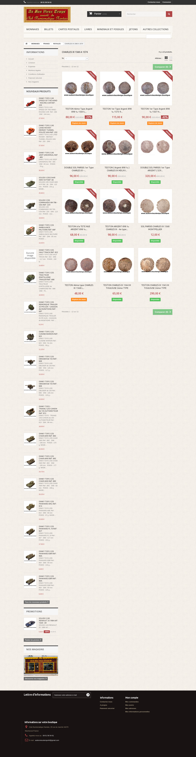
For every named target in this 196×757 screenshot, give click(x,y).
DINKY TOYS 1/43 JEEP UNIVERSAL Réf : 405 (48, 155)
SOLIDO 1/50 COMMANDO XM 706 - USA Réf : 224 (48, 202)
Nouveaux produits (38, 91)
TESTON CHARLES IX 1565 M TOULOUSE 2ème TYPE (155, 286)
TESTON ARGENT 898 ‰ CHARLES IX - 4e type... (117, 227)
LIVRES (88, 29)
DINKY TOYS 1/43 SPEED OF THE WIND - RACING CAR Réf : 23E (48, 101)
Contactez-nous (154, 2)
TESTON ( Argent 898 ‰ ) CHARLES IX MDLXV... (117, 169)
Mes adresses (130, 708)
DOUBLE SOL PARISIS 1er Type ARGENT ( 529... (155, 169)
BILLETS (48, 29)
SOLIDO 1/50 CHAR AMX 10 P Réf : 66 (47, 178)
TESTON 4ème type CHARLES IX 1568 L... (79, 286)
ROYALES (57, 44)
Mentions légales (34, 70)
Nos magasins (33, 82)
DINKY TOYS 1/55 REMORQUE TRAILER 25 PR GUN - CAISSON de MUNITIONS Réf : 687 (48, 306)
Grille (166, 58)
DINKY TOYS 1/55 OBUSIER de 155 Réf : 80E (48, 358)
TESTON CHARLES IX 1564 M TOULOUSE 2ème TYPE (117, 286)
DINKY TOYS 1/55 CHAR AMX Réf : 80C (47, 434)
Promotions (34, 611)
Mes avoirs (129, 705)
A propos (103, 705)
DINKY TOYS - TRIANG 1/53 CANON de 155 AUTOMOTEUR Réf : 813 (48, 409)
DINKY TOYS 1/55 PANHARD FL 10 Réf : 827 (48, 528)
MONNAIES (32, 29)
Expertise (31, 67)
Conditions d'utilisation (36, 74)
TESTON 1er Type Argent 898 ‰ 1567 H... (155, 110)
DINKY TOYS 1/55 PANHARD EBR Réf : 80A (47, 553)
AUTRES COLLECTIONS (155, 29)
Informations (35, 52)
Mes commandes (132, 702)
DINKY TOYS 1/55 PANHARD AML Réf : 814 (48, 503)
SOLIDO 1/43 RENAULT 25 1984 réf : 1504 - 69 (48, 620)
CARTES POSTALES (68, 29)
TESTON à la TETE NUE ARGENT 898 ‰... (79, 227)
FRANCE (46, 44)
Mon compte (131, 697)
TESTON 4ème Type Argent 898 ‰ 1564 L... (78, 110)
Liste (170, 58)
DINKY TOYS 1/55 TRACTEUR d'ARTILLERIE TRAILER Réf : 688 (46, 276)
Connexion (166, 2)
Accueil (31, 59)
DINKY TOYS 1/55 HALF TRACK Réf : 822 (48, 251)
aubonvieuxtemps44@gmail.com (47, 740)
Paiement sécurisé (35, 78)
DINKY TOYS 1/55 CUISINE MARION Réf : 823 (48, 334)
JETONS (133, 29)
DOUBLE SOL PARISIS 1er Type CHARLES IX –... (79, 169)
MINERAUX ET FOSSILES (110, 29)
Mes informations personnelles (137, 712)
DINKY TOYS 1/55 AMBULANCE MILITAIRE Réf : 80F (47, 227)
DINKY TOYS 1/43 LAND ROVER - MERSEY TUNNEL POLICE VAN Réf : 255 (48, 128)
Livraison (31, 63)
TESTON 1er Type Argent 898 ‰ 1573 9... (117, 110)
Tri (63, 58)
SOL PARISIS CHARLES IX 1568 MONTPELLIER (155, 227)
